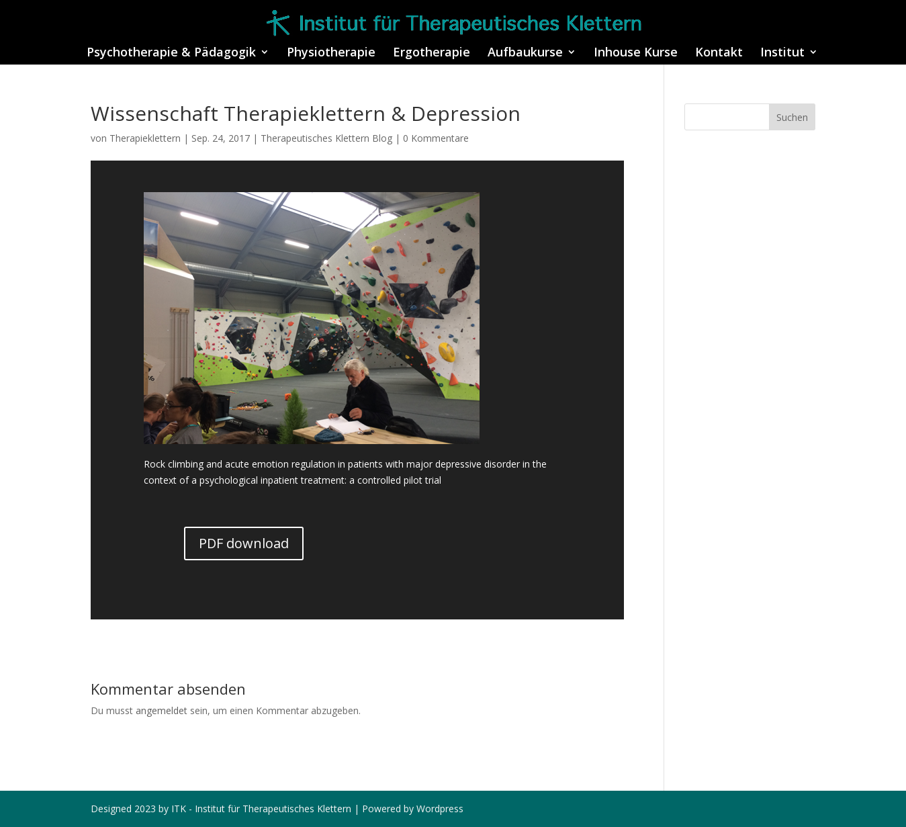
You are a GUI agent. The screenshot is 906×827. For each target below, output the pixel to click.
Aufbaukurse (525, 53)
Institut (782, 53)
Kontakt (719, 53)
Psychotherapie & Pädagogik (171, 53)
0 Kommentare (436, 138)
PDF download (244, 543)
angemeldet (161, 710)
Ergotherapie (431, 53)
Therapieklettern (145, 138)
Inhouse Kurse (636, 53)
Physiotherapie (331, 53)
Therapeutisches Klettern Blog (326, 138)
